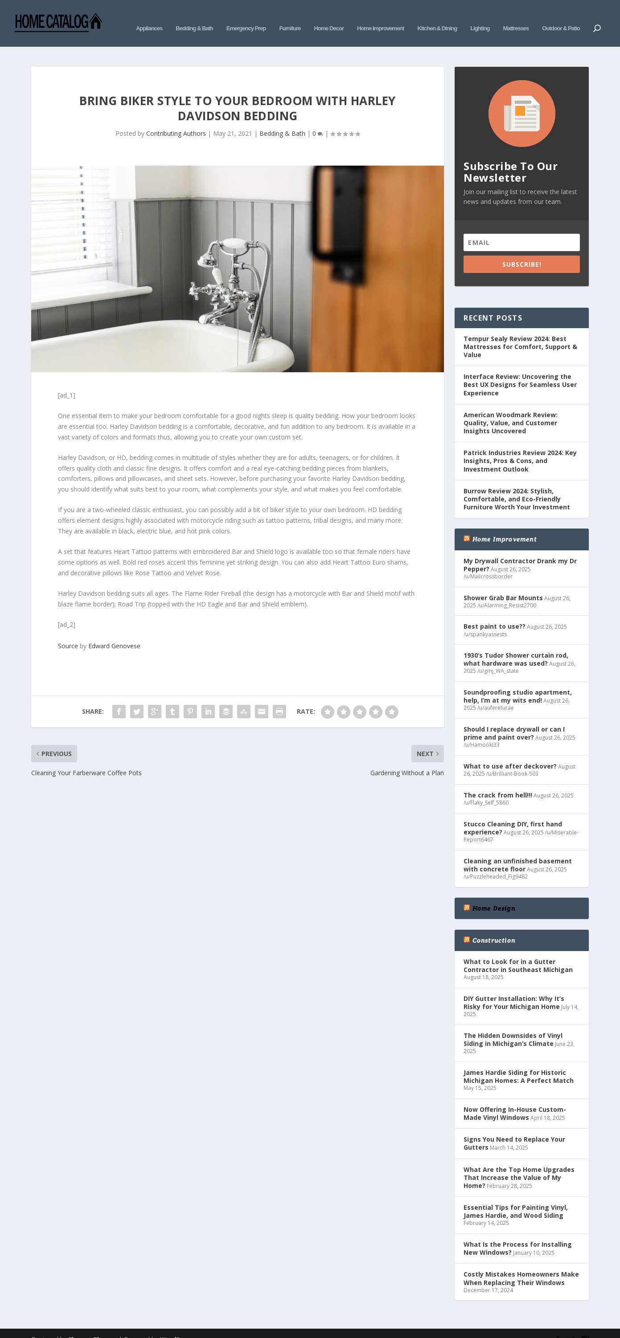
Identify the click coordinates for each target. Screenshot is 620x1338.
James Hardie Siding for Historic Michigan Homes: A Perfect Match (519, 1063)
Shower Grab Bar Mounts (503, 584)
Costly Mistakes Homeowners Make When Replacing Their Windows (521, 1265)
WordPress (176, 1326)
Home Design (493, 895)
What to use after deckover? (510, 752)
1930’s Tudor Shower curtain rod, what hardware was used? (516, 646)
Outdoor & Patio (561, 16)
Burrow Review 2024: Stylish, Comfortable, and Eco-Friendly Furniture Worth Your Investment (517, 485)
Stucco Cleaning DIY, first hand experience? (513, 814)
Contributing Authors (176, 120)
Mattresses (516, 16)
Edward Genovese (114, 632)
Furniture (289, 16)
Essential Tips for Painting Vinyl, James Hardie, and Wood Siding (516, 1198)
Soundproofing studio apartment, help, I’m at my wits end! (518, 683)
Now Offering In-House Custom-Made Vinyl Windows (515, 1100)
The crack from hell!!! (498, 781)
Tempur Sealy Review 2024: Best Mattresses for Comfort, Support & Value (520, 333)
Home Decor (329, 16)
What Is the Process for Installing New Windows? (518, 1235)
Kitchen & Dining (437, 16)
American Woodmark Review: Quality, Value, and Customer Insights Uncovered (511, 409)
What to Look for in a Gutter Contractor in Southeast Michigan (518, 952)
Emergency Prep (246, 16)
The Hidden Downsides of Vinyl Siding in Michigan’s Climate (513, 1026)
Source (68, 632)
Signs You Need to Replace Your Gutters (514, 1130)
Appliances (149, 16)
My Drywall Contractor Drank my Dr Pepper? (520, 551)
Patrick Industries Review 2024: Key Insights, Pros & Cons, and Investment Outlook (520, 447)
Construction (493, 927)
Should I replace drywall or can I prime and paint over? (514, 720)
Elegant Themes (93, 1326)
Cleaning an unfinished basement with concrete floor (518, 851)
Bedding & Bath (194, 16)
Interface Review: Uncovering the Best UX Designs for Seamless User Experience (520, 371)
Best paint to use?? (495, 613)
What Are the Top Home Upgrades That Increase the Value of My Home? (519, 1163)
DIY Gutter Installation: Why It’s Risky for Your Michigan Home (514, 989)
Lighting (479, 16)
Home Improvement (380, 16)
